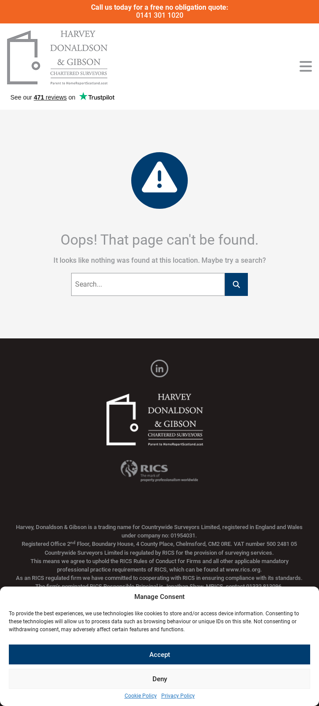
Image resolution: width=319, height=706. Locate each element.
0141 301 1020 (159, 15)
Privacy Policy (178, 696)
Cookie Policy (141, 696)
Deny (159, 679)
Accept (159, 655)
